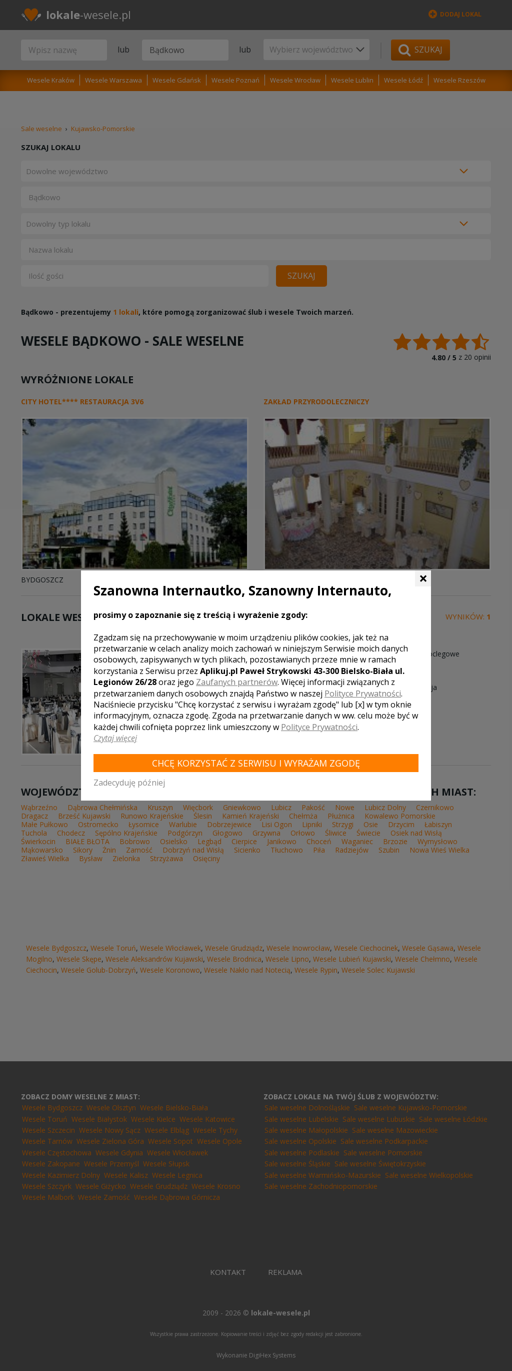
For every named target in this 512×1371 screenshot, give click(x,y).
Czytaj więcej (115, 738)
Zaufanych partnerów (237, 682)
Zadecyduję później (129, 782)
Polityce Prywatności (362, 693)
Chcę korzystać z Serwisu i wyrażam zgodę (256, 763)
